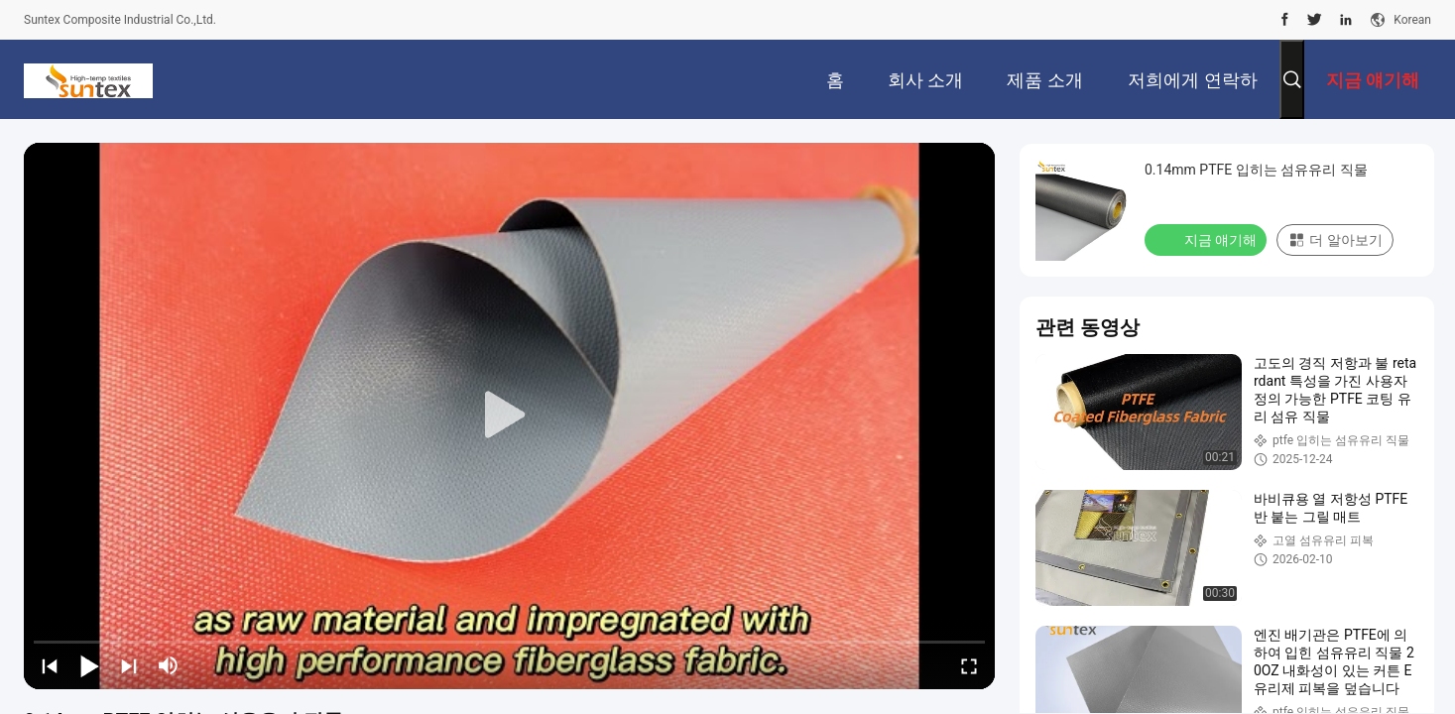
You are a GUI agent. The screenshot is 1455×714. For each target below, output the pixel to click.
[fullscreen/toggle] (969, 665)
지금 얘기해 (1207, 239)
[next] (129, 665)
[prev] (49, 665)
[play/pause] (89, 665)
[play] (510, 415)
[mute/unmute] (168, 665)
